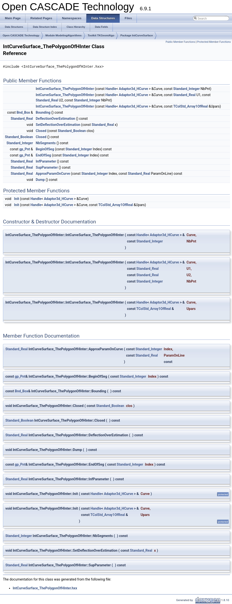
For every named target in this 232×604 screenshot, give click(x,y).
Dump (40, 180)
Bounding (43, 112)
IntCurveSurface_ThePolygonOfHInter (65, 89)
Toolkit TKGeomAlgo (101, 35)
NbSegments (46, 143)
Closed (41, 131)
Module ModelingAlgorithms (64, 35)
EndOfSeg (43, 155)
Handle (110, 89)
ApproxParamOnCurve (53, 174)
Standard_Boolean (72, 131)
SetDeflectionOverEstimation (58, 125)
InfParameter (46, 161)
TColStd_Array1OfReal (190, 106)
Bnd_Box (23, 112)
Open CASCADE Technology (21, 35)
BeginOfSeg (45, 149)
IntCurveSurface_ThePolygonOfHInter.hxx (45, 588)
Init (16, 199)
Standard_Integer (186, 89)
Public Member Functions (180, 42)
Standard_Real (184, 95)
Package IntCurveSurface (136, 35)
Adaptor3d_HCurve (133, 89)
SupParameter (47, 167)
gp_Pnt (24, 149)
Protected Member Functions (214, 42)
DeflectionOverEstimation (55, 119)
